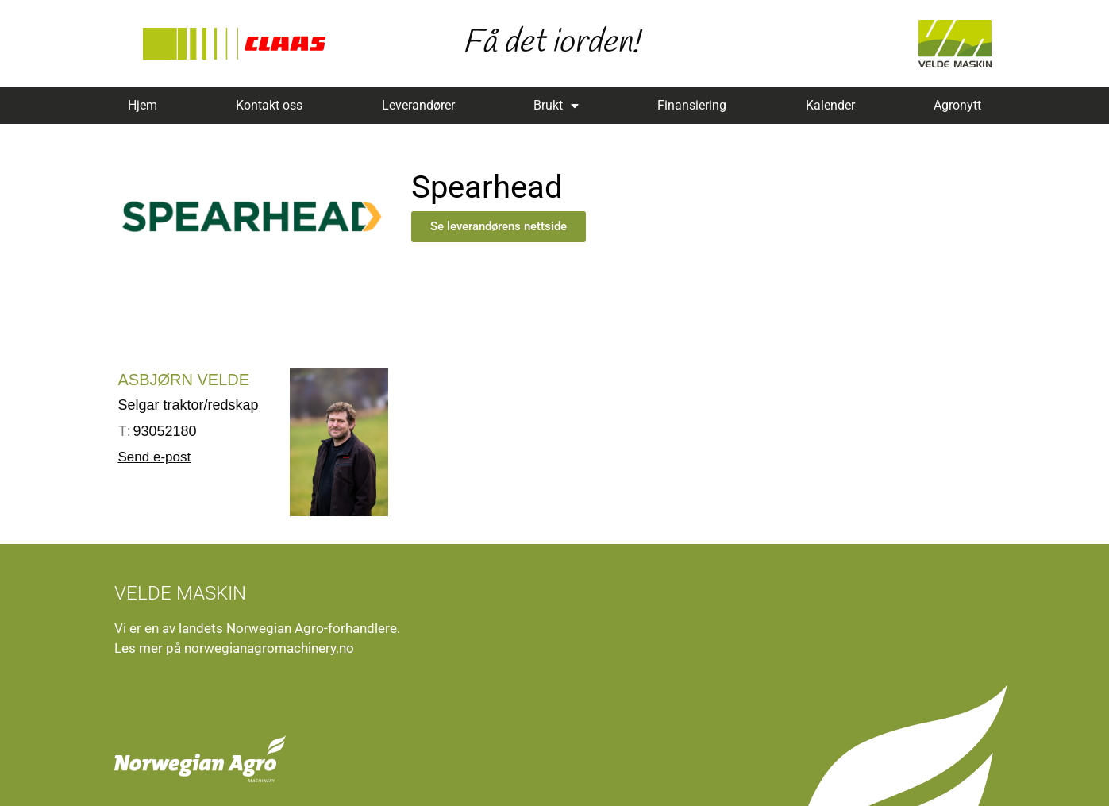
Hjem (142, 105)
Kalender (830, 105)
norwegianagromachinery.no (269, 648)
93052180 (157, 431)
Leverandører (418, 105)
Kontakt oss (269, 105)
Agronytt (957, 105)
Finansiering (691, 105)
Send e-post (154, 457)
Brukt (556, 105)
